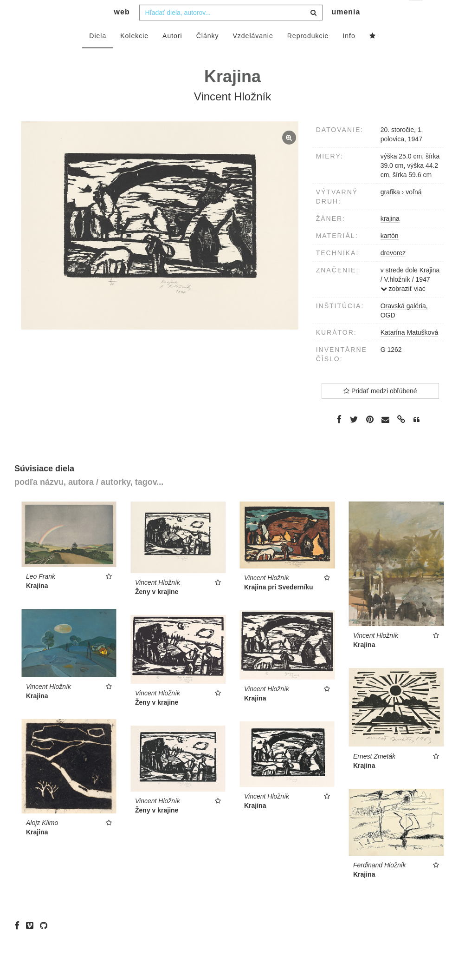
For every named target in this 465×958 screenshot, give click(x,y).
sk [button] (416, 14)
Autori (172, 54)
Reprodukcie (308, 54)
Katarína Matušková (410, 351)
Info (348, 54)
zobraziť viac (403, 307)
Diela (97, 54)
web (122, 30)
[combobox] (231, 31)
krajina (390, 237)
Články (207, 54)
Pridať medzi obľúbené (380, 409)
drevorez (393, 271)
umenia (345, 30)
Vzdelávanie (252, 54)
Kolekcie (134, 54)
